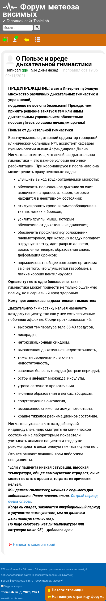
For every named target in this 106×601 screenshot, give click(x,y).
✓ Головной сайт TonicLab (26, 21)
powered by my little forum (11, 598)
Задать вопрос (13, 586)
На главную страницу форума (76, 596)
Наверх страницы (65, 590)
